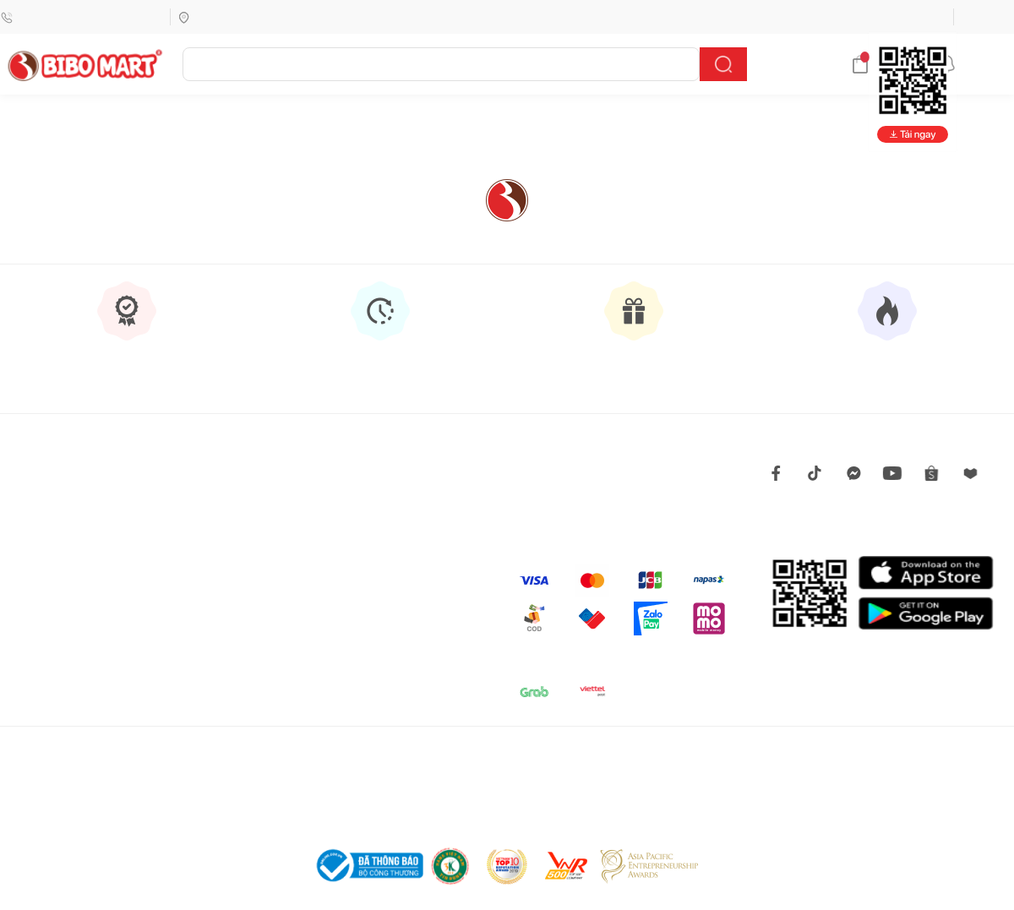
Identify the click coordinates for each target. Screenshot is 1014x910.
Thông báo (975, 63)
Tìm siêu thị (214, 16)
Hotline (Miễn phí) (81, 16)
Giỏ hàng (886, 63)
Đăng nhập (987, 16)
